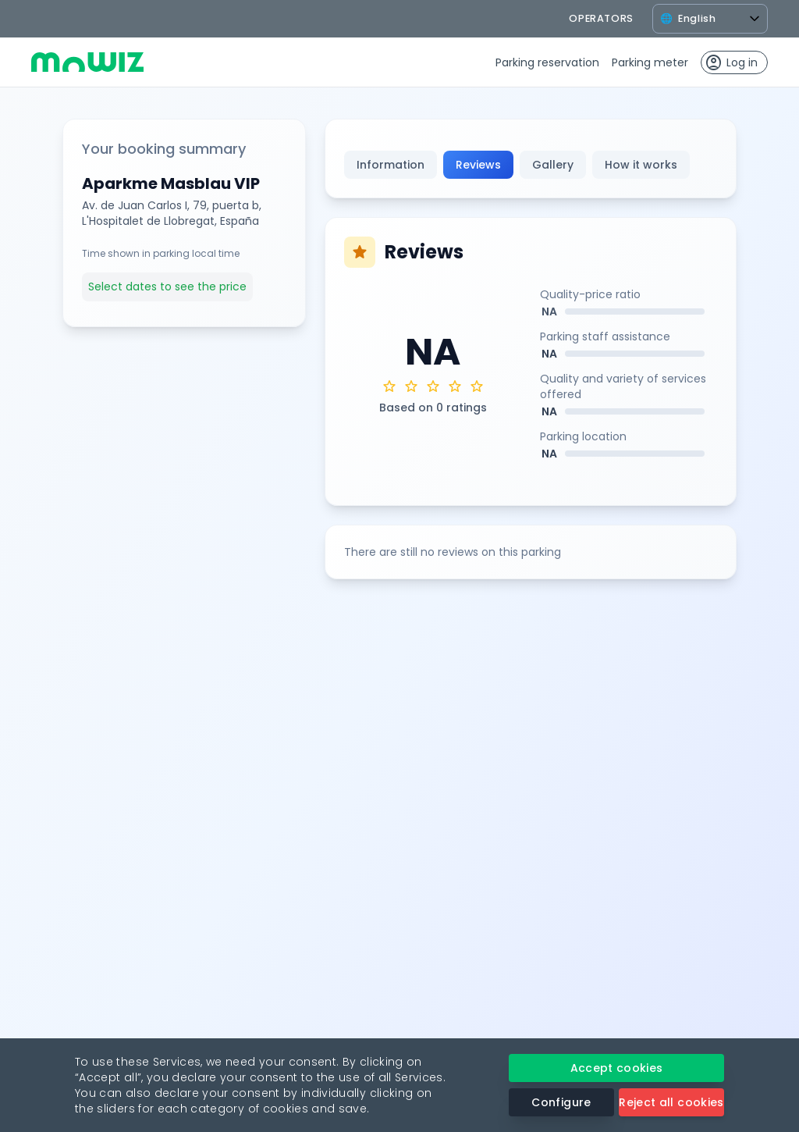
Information (390, 165)
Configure (561, 1102)
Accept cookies (616, 1068)
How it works (641, 165)
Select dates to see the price (167, 286)
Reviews (478, 165)
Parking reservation (547, 62)
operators (601, 18)
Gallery (553, 165)
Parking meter (650, 62)
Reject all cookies (671, 1102)
